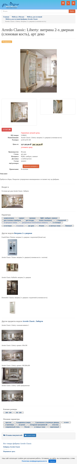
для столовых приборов (12, 220)
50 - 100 (19, 412)
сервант (21, 218)
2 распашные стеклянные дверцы (47, 422)
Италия (41, 226)
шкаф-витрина (9, 218)
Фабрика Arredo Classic (11, 447)
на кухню (22, 425)
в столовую (57, 222)
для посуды (30, 220)
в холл (66, 422)
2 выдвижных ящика (23, 422)
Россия (27, 427)
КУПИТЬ (6, 129)
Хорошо (52, 461)
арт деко (31, 226)
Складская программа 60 (38, 425)
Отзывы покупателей (12, 435)
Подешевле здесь (9, 451)
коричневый (54, 427)
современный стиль (12, 427)
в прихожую (9, 425)
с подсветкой (61, 220)
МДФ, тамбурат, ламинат (48, 218)
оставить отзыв (30, 435)
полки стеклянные (45, 220)
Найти (72, 11)
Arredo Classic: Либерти (33, 321)
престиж (8, 422)
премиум (32, 218)
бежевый (68, 226)
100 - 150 (8, 412)
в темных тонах (39, 427)
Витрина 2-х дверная (23, 233)
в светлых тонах (54, 226)
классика (55, 425)
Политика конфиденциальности (34, 461)
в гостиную (8, 226)
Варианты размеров (31, 166)
